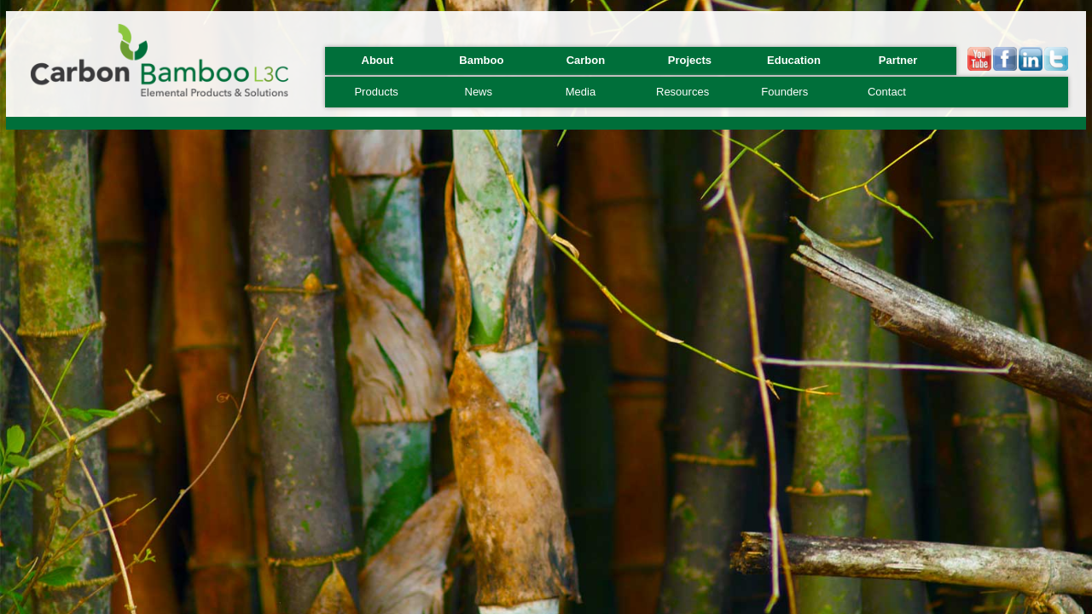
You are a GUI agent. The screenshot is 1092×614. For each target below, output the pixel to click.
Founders (784, 91)
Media (580, 91)
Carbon (586, 60)
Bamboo (481, 60)
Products (376, 91)
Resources (682, 91)
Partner (898, 60)
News (479, 91)
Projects (690, 60)
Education (794, 60)
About (378, 60)
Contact (887, 91)
